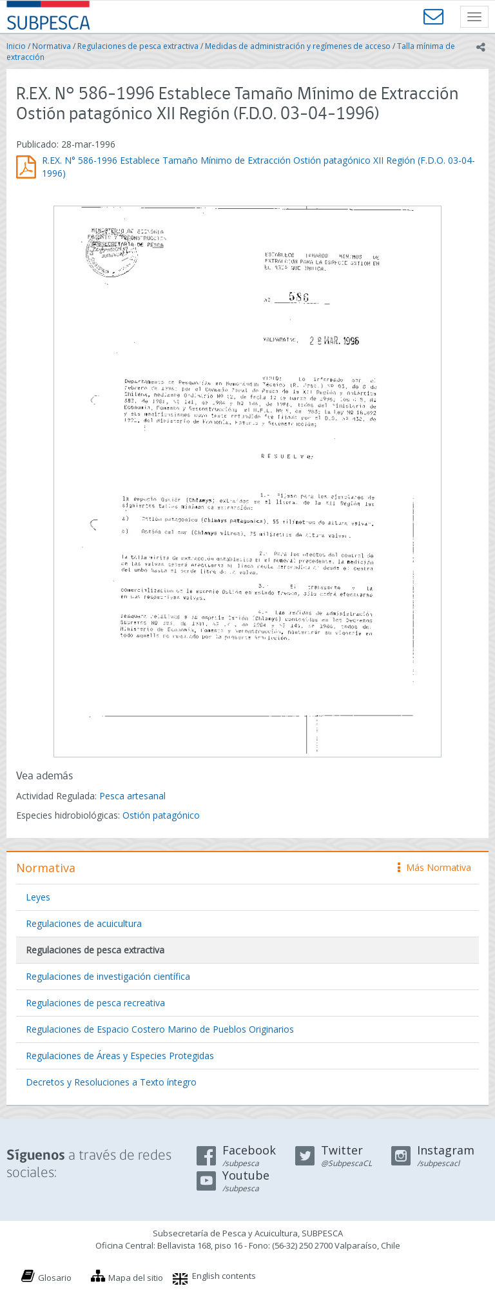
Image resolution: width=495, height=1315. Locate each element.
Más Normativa (434, 867)
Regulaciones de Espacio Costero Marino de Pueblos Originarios (160, 1029)
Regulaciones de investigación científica (108, 976)
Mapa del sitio (135, 1277)
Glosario (55, 1277)
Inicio (16, 46)
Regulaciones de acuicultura (84, 923)
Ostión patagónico (161, 815)
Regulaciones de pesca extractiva (138, 46)
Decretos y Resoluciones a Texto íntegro (111, 1082)
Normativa (51, 46)
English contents (224, 1275)
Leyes (38, 897)
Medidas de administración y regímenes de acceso (298, 46)
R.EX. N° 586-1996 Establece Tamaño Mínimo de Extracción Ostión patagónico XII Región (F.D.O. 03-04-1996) (258, 166)
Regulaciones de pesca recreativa (95, 1003)
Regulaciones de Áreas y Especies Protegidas (120, 1055)
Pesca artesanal (132, 796)
